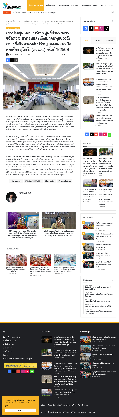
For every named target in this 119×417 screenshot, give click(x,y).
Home (9, 21)
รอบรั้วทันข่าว (74, 5)
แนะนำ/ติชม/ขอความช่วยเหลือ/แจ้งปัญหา (17, 359)
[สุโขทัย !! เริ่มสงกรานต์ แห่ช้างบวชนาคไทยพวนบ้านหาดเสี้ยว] (88, 236)
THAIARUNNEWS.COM (33, 181)
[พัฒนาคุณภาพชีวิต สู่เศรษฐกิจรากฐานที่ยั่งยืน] (88, 255)
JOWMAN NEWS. (13, 55)
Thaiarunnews (16, 181)
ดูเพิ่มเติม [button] (7, 405)
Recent (86, 41)
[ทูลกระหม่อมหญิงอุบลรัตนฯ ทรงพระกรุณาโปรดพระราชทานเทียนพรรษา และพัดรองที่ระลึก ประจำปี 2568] (40, 260)
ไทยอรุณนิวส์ (50, 181)
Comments (109, 41)
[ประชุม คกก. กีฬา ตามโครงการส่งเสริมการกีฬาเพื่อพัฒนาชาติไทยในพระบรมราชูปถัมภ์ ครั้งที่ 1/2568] (65, 260)
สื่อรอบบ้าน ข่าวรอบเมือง (35, 5)
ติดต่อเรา (95, 5)
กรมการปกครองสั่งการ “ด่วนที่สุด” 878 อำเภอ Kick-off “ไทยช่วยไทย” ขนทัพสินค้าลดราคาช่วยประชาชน (90, 194)
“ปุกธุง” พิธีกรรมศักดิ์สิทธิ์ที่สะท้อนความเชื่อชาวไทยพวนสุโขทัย (104, 264)
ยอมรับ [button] (20, 410)
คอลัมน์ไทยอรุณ (63, 5)
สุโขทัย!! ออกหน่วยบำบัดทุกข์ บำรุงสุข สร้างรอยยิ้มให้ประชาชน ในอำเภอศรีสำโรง (15, 269)
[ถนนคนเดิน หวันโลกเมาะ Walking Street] (88, 247)
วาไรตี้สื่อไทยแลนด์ (50, 5)
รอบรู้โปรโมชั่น (86, 5)
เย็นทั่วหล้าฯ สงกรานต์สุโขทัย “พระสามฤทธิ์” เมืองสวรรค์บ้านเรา (104, 226)
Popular (97, 41)
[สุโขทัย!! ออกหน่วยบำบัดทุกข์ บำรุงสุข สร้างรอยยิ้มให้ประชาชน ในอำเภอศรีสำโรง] (16, 260)
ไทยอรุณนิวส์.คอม (65, 181)
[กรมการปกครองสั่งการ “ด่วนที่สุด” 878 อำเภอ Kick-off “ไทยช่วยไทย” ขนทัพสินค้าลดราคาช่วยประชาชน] (88, 118)
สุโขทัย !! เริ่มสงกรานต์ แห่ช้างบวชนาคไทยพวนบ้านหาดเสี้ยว (104, 236)
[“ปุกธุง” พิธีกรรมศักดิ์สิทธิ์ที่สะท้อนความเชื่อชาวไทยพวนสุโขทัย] (88, 264)
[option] (41, 87)
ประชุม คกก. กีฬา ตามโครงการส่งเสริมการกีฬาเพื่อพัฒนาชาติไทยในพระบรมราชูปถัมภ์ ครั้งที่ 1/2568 (64, 269)
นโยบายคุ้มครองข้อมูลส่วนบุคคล (78, 405)
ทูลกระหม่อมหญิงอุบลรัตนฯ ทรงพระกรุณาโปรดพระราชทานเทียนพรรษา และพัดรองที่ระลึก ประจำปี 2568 (40, 270)
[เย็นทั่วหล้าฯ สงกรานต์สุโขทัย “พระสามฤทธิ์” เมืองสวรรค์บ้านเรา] (88, 225)
